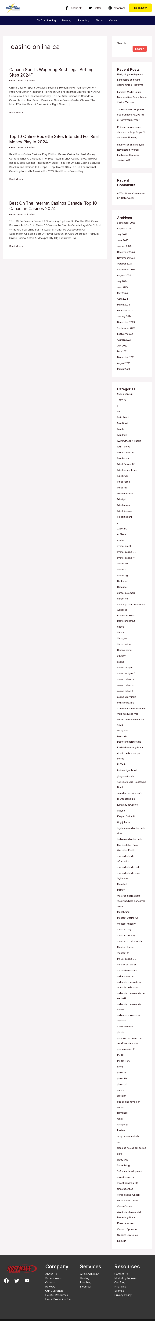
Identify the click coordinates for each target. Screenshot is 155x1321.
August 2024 (125, 282)
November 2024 (127, 265)
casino (121, 662)
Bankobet (123, 583)
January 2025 (125, 253)
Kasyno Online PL (128, 814)
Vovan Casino (125, 1202)
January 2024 (125, 322)
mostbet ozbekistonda (130, 936)
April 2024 (123, 305)
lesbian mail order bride (131, 836)
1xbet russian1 (125, 519)
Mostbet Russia (126, 942)
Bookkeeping (125, 650)
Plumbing (83, 20)
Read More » (17, 112)
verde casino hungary (130, 1190)
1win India (123, 439)
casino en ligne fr (127, 673)
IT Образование (127, 796)
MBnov (121, 886)
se (118, 1133)
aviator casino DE (127, 554)
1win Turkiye (124, 451)
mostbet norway (127, 930)
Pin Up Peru (124, 1054)
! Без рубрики (125, 399)
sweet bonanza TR (128, 1179)
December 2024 (127, 259)
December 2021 (126, 362)
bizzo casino (124, 645)
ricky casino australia (130, 1128)
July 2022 (123, 351)
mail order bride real (129, 863)
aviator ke (123, 565)
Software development (130, 1167)
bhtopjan (122, 639)
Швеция (122, 1235)
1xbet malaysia (126, 497)
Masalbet (122, 880)
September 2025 (127, 230)
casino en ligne (126, 668)
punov (121, 1082)
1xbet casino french (129, 474)
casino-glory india (127, 696)
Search (121, 43)
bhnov (121, 633)
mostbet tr (123, 948)
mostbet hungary (127, 919)
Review (121, 1122)
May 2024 (123, 299)
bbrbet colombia (127, 594)
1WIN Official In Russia (130, 445)
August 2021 (124, 368)
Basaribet (122, 588)
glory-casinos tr (126, 774)
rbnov (120, 1110)
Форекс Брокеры (128, 1224)
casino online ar (126, 685)
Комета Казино (127, 1218)
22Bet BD (122, 531)
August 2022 (124, 345)
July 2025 (123, 242)
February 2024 (126, 316)
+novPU (122, 405)
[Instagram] (116, 8)
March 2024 (124, 311)
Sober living (124, 1161)
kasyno (121, 808)
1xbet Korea (124, 485)
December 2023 (126, 328)
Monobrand (124, 907)
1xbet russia (124, 508)
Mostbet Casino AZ (128, 913)
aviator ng (123, 577)
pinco (120, 1059)
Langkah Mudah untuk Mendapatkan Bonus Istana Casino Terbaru (130, 96)
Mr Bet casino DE (127, 953)
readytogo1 (123, 1116)
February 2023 (126, 339)
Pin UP (121, 1048)
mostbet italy (124, 925)
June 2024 (123, 293)
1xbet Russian (125, 514)
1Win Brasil (123, 422)
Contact (116, 20)
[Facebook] (73, 8)
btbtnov (121, 656)
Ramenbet (123, 1105)
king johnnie (124, 819)
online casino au (127, 971)
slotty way (123, 1156)
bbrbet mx (123, 600)
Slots (120, 1150)
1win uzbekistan (126, 456)
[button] (140, 8)
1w (118, 416)
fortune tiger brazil (128, 768)
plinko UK (123, 1071)
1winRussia (123, 462)
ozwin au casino (127, 1020)
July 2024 (123, 288)
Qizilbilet (122, 1088)
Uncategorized (126, 1184)
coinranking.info (127, 702)
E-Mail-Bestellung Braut (131, 746)
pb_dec (121, 1025)
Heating (65, 20)
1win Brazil (123, 428)
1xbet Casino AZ (127, 468)
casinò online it (126, 690)
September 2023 (127, 334)
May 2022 (123, 357)
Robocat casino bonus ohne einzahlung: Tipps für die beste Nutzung (131, 136)
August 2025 (124, 236)
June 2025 (123, 247)
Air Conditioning (43, 20)
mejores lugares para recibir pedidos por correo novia (130, 897)
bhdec (121, 627)
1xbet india (123, 479)
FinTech (122, 763)
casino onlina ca (19, 80)
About (100, 20)
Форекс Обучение (128, 1230)
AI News (122, 537)
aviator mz (123, 571)
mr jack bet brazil (127, 959)
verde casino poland (129, 1196)
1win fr (121, 433)
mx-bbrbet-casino (128, 965)
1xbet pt (122, 502)
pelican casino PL (127, 1042)
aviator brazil (125, 548)
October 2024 (125, 270)
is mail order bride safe (131, 791)
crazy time (123, 729)
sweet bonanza (126, 1173)
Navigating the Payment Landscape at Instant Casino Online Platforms (131, 79)
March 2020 (124, 374)
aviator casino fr (127, 560)
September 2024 (127, 276)
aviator (121, 542)
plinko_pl (122, 1077)
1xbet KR (122, 491)
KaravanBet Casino (128, 802)
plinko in (122, 1065)
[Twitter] (94, 8)
